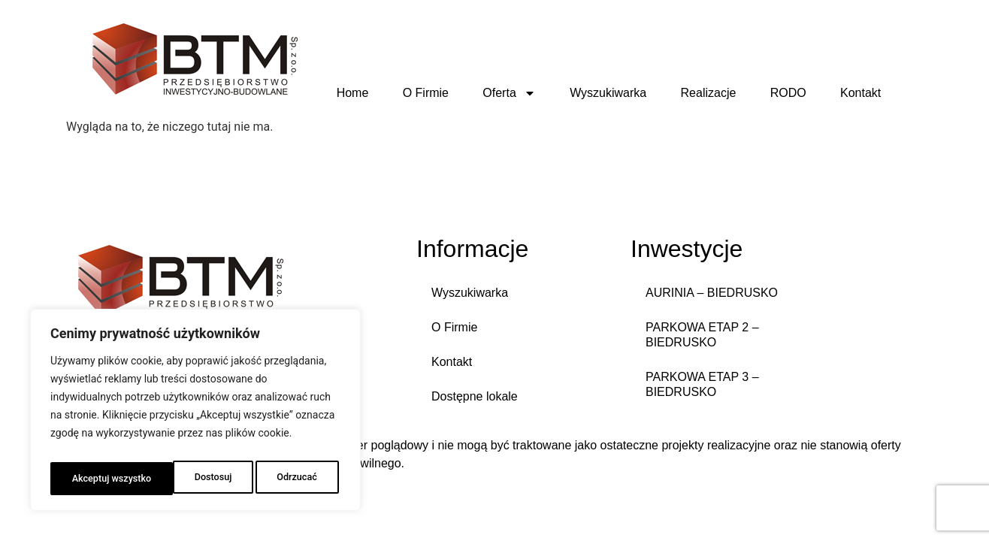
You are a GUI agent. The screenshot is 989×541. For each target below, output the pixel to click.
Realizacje (708, 92)
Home (353, 92)
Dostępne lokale (474, 396)
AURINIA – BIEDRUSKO (712, 292)
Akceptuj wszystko (279, 479)
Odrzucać (172, 479)
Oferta (508, 93)
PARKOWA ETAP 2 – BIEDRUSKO (702, 335)
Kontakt (860, 92)
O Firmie (426, 92)
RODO (788, 92)
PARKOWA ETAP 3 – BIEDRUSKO (702, 384)
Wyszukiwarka (608, 92)
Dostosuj (88, 479)
